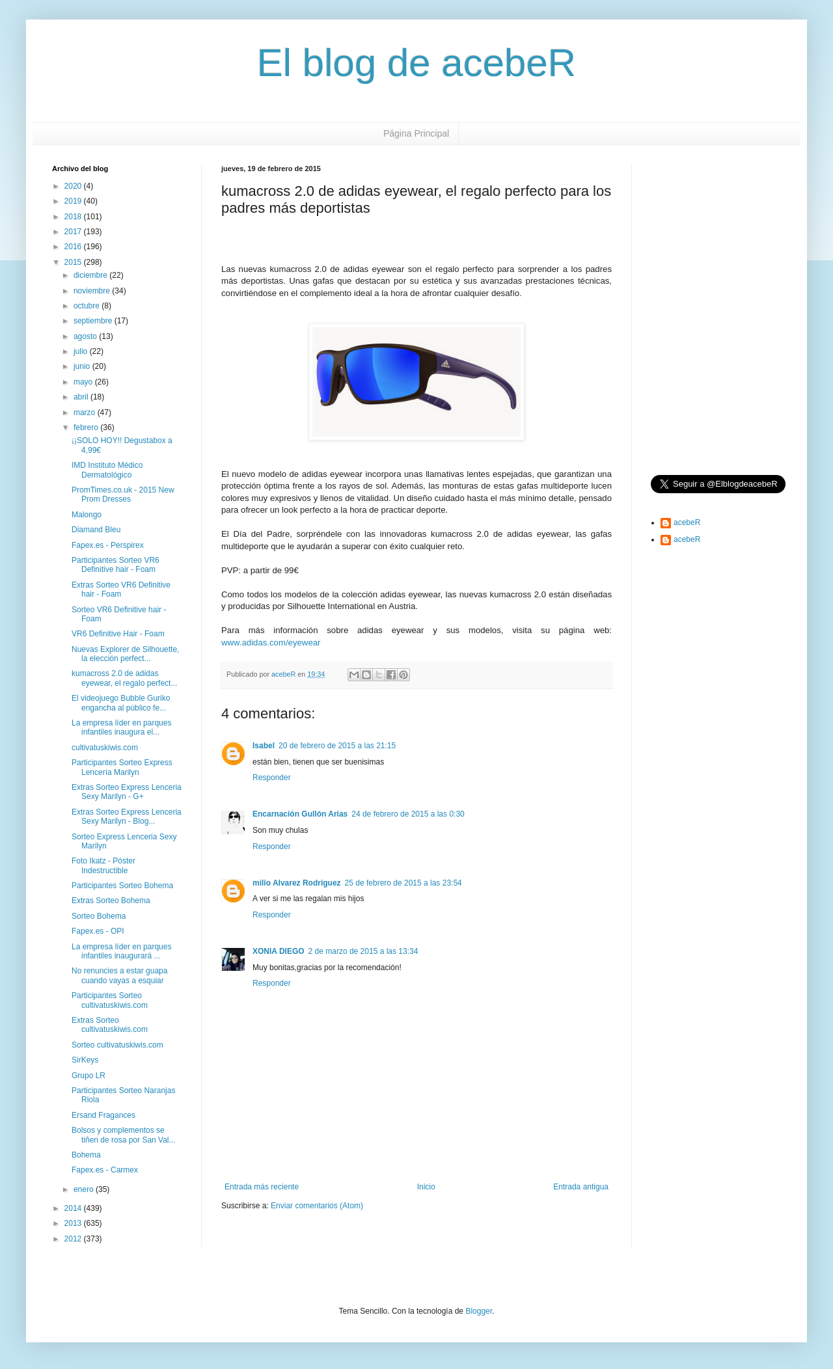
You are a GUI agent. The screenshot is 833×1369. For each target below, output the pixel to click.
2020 (74, 186)
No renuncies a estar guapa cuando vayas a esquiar (119, 975)
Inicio (426, 1186)
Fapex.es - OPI (98, 931)
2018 (74, 216)
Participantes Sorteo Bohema (122, 885)
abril (82, 396)
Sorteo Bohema (99, 916)
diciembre (91, 275)
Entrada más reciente (262, 1186)
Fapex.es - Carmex (105, 1169)
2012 (74, 1238)
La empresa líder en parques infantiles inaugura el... (121, 727)
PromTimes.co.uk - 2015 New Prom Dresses (123, 494)
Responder (272, 777)
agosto (86, 336)
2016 (74, 246)
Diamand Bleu (96, 529)
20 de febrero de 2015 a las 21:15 (337, 745)
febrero (87, 427)
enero (85, 1189)
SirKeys (85, 1059)
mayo (84, 381)
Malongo (87, 514)
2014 (74, 1208)
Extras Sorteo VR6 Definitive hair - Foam (121, 589)
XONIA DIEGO (279, 951)
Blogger (478, 1311)
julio (82, 351)
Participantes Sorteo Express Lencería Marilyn (122, 767)
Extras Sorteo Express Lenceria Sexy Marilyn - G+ (127, 792)
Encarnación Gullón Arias (300, 814)
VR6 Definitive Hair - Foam (118, 633)
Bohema (86, 1154)
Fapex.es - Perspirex (108, 545)
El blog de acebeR (416, 63)
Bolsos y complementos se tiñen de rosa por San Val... (124, 1135)
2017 (74, 231)
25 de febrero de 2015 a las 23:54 (403, 883)
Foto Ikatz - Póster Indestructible (103, 865)
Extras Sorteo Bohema (111, 900)
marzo (86, 412)
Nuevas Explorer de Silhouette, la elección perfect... (125, 654)
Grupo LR (88, 1075)
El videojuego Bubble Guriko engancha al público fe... (121, 703)
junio (83, 366)
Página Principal (416, 133)
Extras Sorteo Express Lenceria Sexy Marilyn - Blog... (127, 816)
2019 (74, 201)
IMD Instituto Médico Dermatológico (107, 470)
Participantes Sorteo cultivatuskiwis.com (110, 1000)
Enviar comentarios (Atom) (317, 1205)
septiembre (94, 320)
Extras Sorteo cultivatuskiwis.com (110, 1025)
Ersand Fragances (103, 1115)
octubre (88, 305)
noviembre (93, 290)
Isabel (264, 745)
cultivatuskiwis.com (105, 747)
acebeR (687, 522)
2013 (74, 1223)
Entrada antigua (580, 1186)
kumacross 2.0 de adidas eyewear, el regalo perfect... (124, 678)
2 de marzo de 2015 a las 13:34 (363, 951)
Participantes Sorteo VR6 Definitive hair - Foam (115, 565)
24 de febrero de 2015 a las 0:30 (407, 814)
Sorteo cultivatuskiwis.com (117, 1045)
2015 (74, 262)
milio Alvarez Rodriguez (297, 883)
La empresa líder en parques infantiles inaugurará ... (121, 951)
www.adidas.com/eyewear (270, 642)
